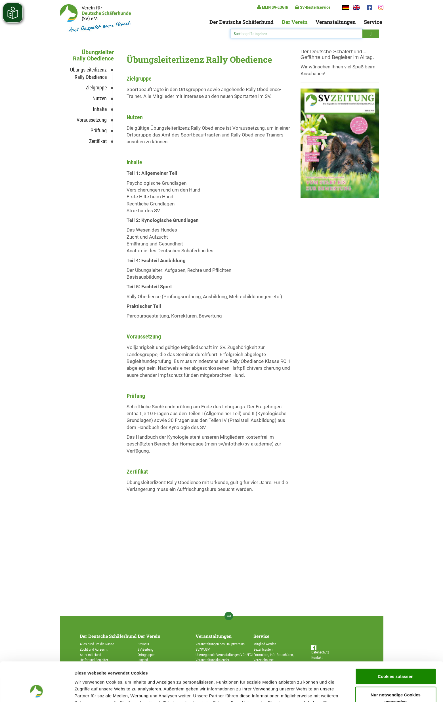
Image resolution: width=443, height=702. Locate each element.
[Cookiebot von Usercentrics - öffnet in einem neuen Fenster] (37, 691)
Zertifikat (98, 141)
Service (373, 21)
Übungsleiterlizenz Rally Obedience (88, 73)
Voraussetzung (92, 120)
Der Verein (294, 21)
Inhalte (100, 109)
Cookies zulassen (395, 639)
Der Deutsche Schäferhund (241, 21)
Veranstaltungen (336, 21)
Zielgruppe (96, 88)
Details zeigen (301, 690)
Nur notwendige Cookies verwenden (396, 661)
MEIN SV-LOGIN (272, 7)
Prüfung (99, 130)
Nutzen (100, 98)
